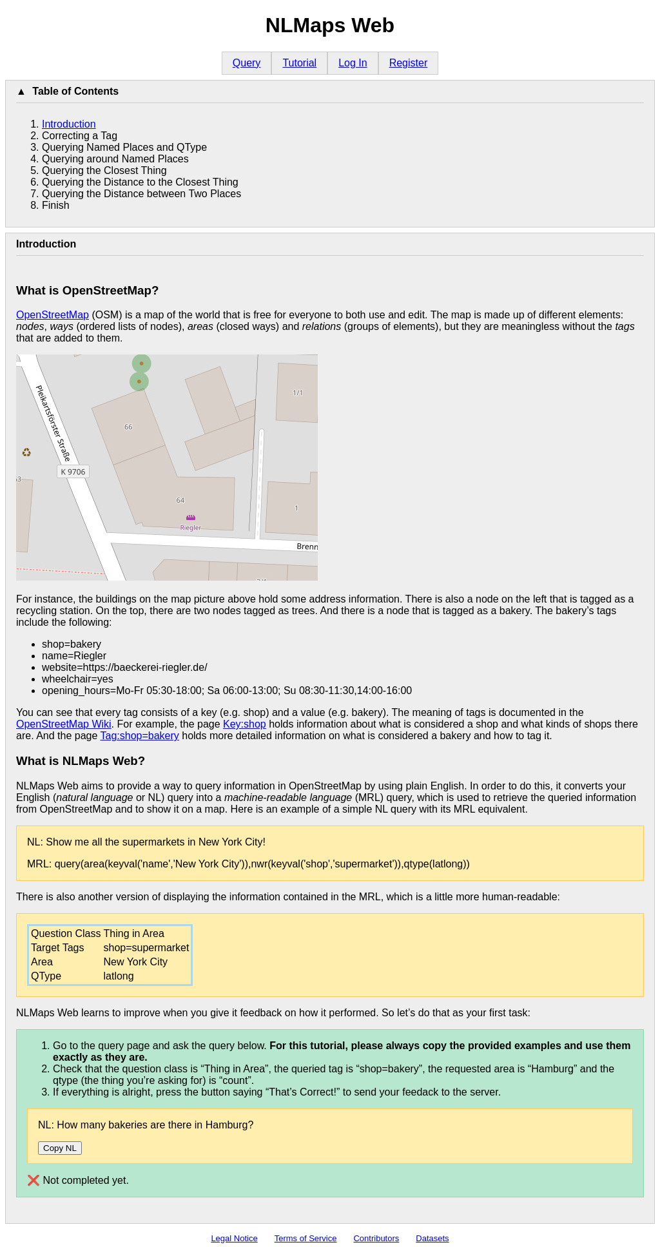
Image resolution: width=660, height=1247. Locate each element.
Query (247, 62)
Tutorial (299, 62)
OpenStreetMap (52, 314)
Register (408, 62)
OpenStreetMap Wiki (64, 724)
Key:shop (244, 724)
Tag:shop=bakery (139, 735)
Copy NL (60, 1148)
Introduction (69, 124)
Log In (352, 62)
